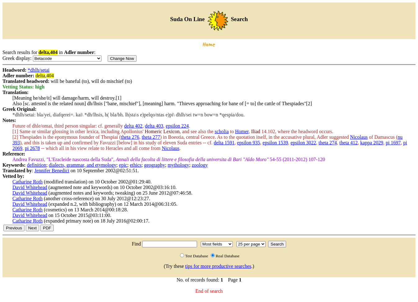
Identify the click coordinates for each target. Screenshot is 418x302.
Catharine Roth (27, 181)
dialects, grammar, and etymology (82, 165)
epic (123, 165)
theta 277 (151, 137)
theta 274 (327, 142)
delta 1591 (224, 142)
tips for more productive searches (218, 266)
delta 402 (133, 125)
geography (154, 165)
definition (36, 165)
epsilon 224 (177, 125)
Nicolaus (359, 137)
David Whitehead (29, 187)
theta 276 (130, 137)
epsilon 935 (248, 142)
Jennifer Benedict (51, 170)
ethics (135, 165)
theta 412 (348, 142)
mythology (178, 165)
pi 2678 (32, 148)
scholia (222, 131)
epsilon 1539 (275, 142)
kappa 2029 (371, 142)
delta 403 (154, 125)
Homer (242, 131)
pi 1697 (393, 142)
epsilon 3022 (303, 142)
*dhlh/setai (38, 70)
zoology (200, 165)
